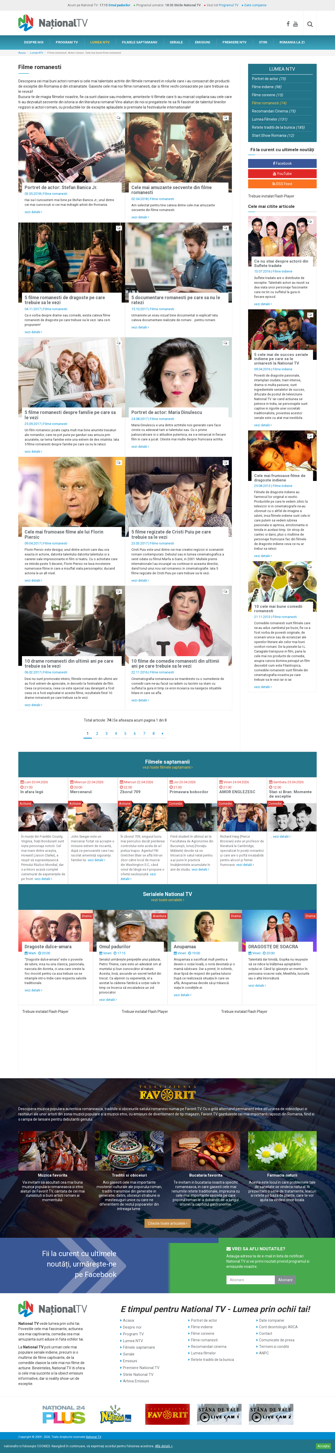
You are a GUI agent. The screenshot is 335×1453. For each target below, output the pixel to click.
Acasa (22, 52)
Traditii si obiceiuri (129, 1175)
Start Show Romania (273, 135)
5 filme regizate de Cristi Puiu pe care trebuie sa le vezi (171, 534)
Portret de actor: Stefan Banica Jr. (61, 187)
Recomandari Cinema (273, 111)
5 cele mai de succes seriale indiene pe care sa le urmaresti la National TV (281, 359)
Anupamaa (185, 946)
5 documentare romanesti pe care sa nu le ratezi (175, 300)
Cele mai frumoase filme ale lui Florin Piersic (64, 534)
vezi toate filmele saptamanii (168, 767)
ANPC (264, 1353)
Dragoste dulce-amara (48, 946)
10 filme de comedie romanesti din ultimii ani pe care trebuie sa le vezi (175, 664)
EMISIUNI (202, 42)
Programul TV (228, 5)
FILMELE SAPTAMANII (139, 42)
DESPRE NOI (33, 42)
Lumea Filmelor (269, 119)
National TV (93, 1437)
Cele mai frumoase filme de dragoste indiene (279, 478)
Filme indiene (266, 87)
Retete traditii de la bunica (278, 127)
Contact (265, 1333)
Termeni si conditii (274, 1346)
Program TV (133, 1333)
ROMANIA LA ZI (292, 42)
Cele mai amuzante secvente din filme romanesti (171, 190)
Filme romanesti (55, 194)
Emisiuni (130, 1360)
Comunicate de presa (276, 1340)
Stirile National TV (137, 1373)
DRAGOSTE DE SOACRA (273, 946)
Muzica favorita (52, 1175)
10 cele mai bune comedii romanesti (278, 608)
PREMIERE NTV (234, 42)
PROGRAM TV (67, 42)
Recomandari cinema (208, 1346)
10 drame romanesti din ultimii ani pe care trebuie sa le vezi (69, 664)
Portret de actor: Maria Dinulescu (166, 412)
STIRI (263, 42)
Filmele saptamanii (138, 1346)
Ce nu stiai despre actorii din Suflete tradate (281, 263)
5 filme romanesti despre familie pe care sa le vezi (70, 415)
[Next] (162, 734)
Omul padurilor (119, 5)
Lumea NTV (36, 52)
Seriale (129, 1353)
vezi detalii (33, 212)
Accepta (323, 1446)
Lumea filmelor (203, 1353)
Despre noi (132, 1327)
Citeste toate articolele (167, 1223)
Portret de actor (269, 79)
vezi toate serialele (167, 900)
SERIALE (176, 42)
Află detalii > (164, 1446)
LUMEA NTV (100, 42)
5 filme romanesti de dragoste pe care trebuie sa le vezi (65, 300)
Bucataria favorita (205, 1175)
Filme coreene (267, 95)
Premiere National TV (140, 1366)
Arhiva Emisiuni (135, 1379)
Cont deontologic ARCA (278, 1327)
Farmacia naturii (282, 1175)
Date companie (255, 5)
